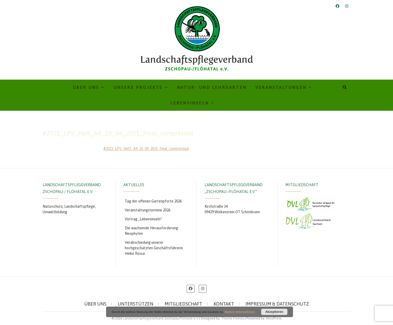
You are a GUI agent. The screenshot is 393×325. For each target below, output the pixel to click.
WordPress (273, 318)
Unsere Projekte (138, 87)
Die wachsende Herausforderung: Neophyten (152, 231)
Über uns (86, 87)
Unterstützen (135, 304)
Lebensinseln (190, 102)
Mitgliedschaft (183, 304)
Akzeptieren (274, 312)
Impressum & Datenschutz (277, 304)
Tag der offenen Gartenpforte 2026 (153, 201)
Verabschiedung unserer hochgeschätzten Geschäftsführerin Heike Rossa (154, 248)
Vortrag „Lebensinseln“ (143, 219)
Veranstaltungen (281, 87)
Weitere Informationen (240, 311)
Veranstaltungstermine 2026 (147, 210)
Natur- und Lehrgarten (212, 87)
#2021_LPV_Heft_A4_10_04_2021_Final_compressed (146, 148)
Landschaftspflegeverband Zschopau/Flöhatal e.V (160, 318)
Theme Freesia (232, 318)
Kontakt (223, 304)
